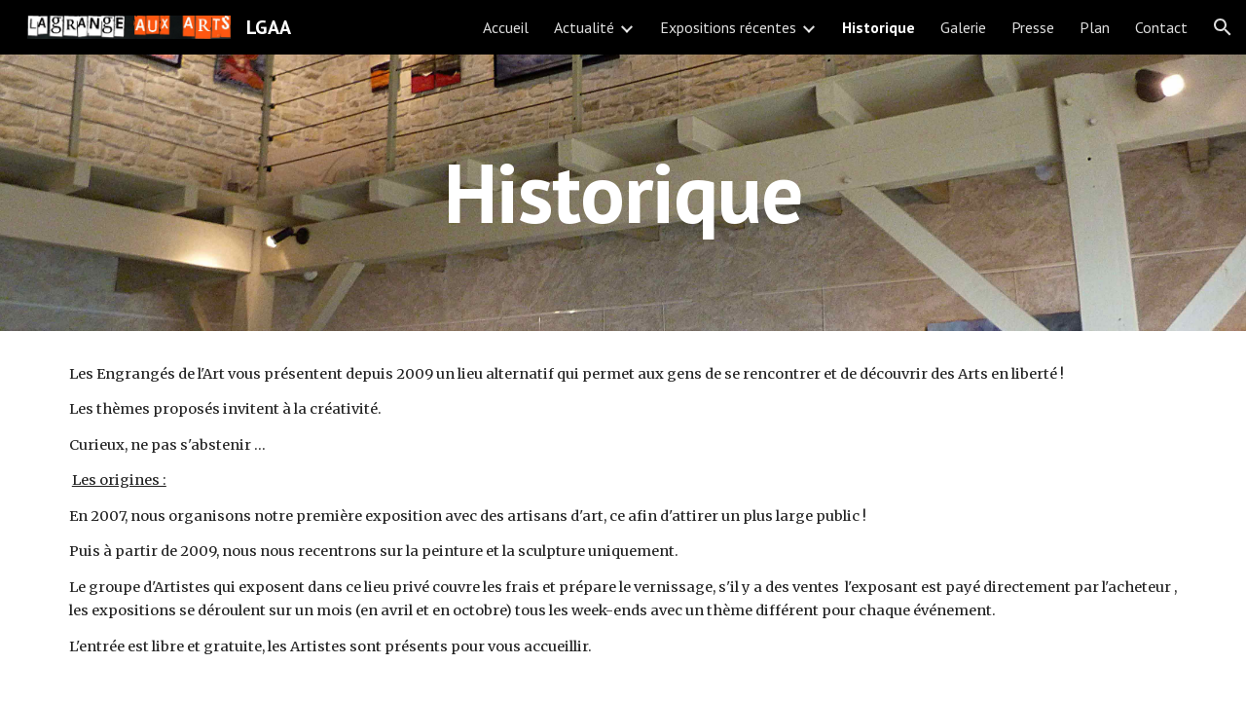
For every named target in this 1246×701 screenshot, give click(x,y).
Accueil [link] (506, 27)
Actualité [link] (584, 27)
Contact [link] (1161, 27)
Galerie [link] (963, 27)
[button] (1222, 27)
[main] (623, 192)
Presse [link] (1032, 27)
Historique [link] (878, 27)
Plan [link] (1095, 27)
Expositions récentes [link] (728, 27)
